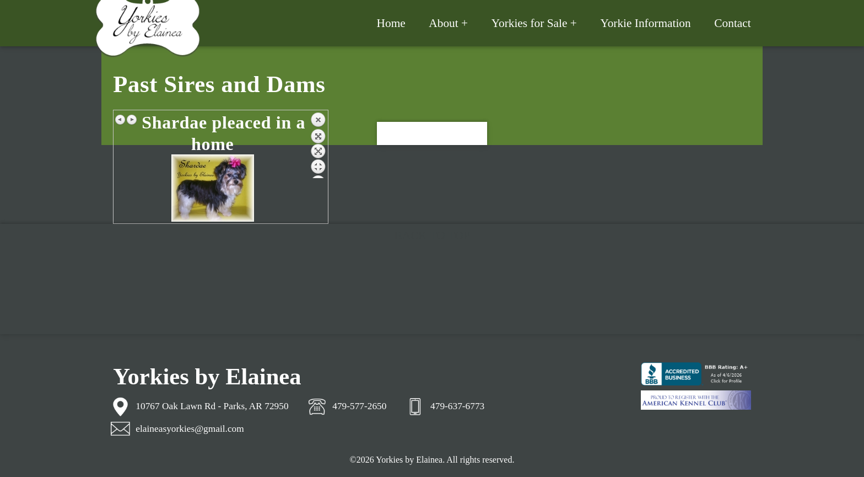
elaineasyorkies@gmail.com (190, 429)
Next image (131, 119)
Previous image (120, 119)
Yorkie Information (645, 23)
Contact (732, 23)
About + (448, 23)
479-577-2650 (359, 406)
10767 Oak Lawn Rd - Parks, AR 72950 (212, 406)
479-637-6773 (457, 406)
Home (391, 23)
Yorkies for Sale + (534, 23)
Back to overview (318, 145)
